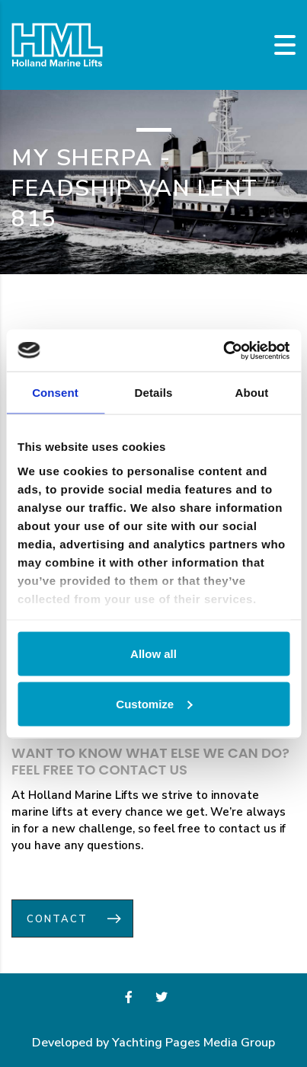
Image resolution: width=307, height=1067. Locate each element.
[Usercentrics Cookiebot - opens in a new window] (222, 350)
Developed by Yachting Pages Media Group (153, 1042)
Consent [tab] (55, 392)
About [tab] (252, 392)
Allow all (153, 653)
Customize (154, 703)
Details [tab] (154, 392)
